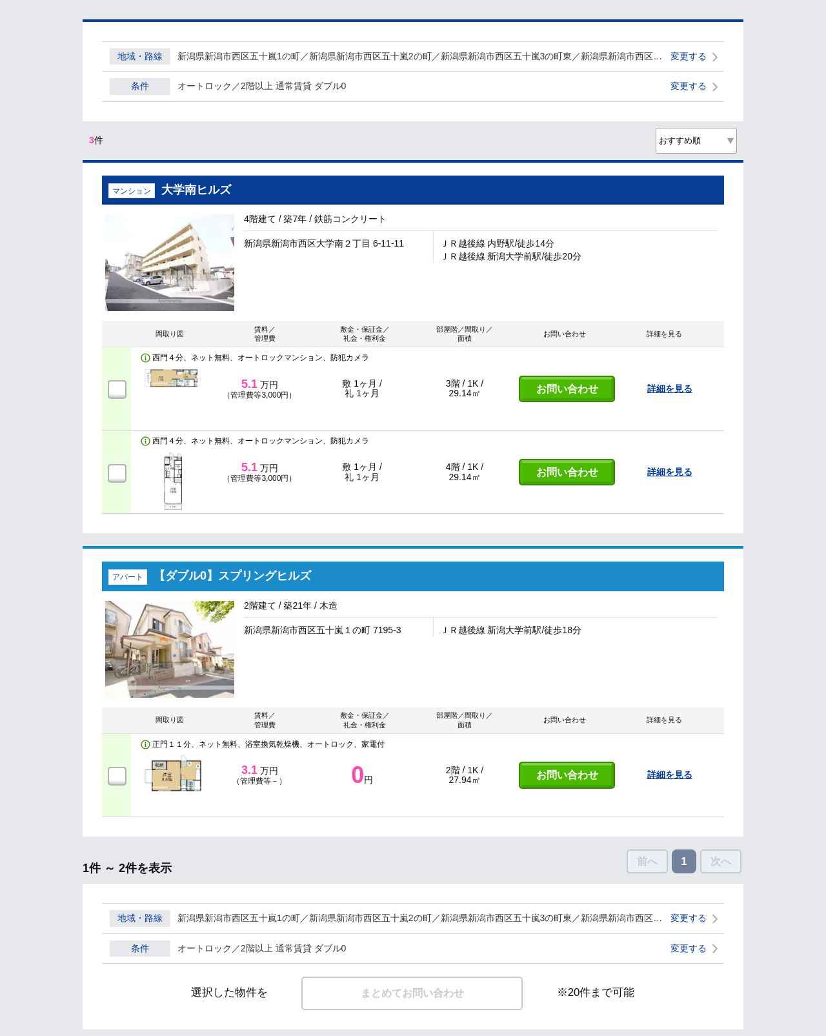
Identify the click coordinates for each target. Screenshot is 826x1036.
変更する (688, 56)
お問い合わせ (567, 388)
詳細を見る (669, 389)
